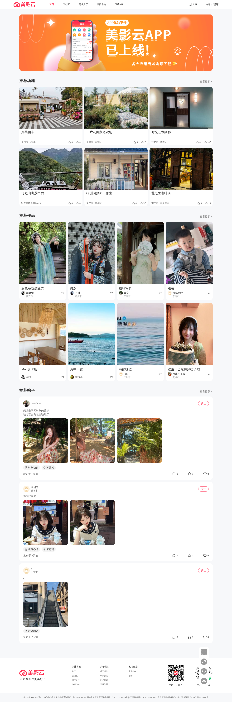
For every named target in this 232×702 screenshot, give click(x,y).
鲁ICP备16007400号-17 (33, 697)
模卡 (130, 676)
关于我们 (104, 671)
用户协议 (104, 680)
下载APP (119, 4)
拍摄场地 (101, 4)
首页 (51, 4)
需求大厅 (83, 4)
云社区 (66, 4)
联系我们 (104, 676)
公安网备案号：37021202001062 (142, 697)
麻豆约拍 (132, 671)
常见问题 (104, 684)
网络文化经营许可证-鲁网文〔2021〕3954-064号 (107, 697)
